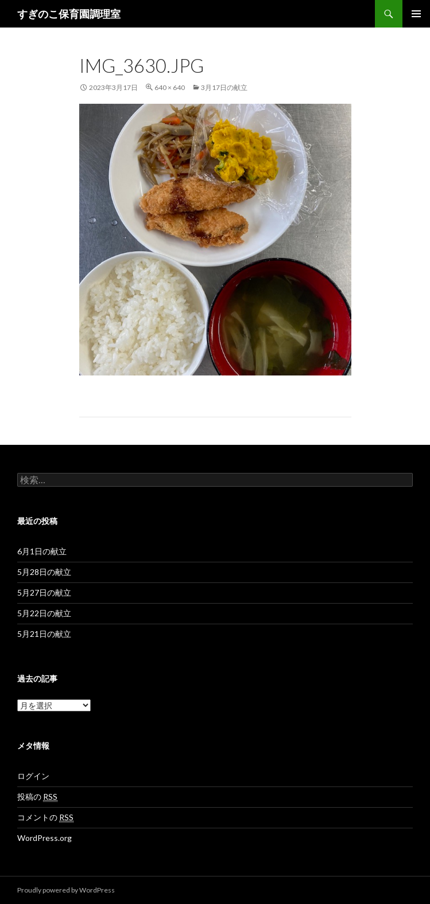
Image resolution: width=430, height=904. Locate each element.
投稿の (37, 797)
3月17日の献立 (224, 87)
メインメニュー (416, 14)
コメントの (45, 817)
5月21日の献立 (44, 634)
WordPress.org (44, 838)
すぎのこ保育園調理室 (69, 13)
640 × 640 (169, 87)
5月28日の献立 (44, 572)
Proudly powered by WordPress (66, 890)
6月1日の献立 (42, 551)
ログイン (33, 776)
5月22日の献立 (44, 613)
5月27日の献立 (44, 592)
